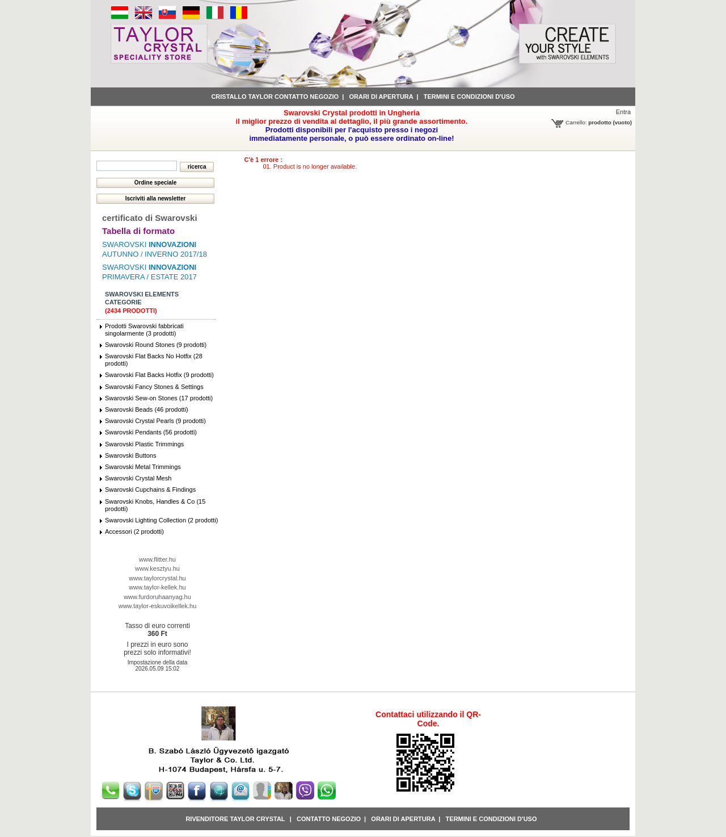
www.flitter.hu (157, 559)
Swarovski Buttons (130, 455)
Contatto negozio (329, 818)
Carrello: (575, 122)
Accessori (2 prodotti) (134, 531)
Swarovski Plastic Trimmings (144, 444)
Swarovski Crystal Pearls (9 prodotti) (155, 420)
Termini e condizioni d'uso (469, 96)
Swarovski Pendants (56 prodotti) (151, 432)
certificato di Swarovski (149, 218)
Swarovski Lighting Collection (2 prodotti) (161, 520)
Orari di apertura (381, 96)
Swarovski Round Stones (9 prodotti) (155, 344)
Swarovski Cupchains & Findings (150, 489)
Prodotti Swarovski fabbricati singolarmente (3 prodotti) (144, 330)
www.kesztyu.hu (157, 568)
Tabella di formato (138, 231)
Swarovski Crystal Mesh (138, 478)
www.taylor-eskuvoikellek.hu (158, 605)
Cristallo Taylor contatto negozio (275, 96)
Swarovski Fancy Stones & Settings (154, 386)
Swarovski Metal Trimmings (143, 466)
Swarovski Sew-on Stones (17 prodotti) (159, 398)
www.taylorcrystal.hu (157, 578)
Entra (623, 111)
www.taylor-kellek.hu (157, 587)
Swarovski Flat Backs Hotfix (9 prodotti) (159, 374)
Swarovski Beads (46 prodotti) (146, 409)
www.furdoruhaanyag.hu (157, 596)
